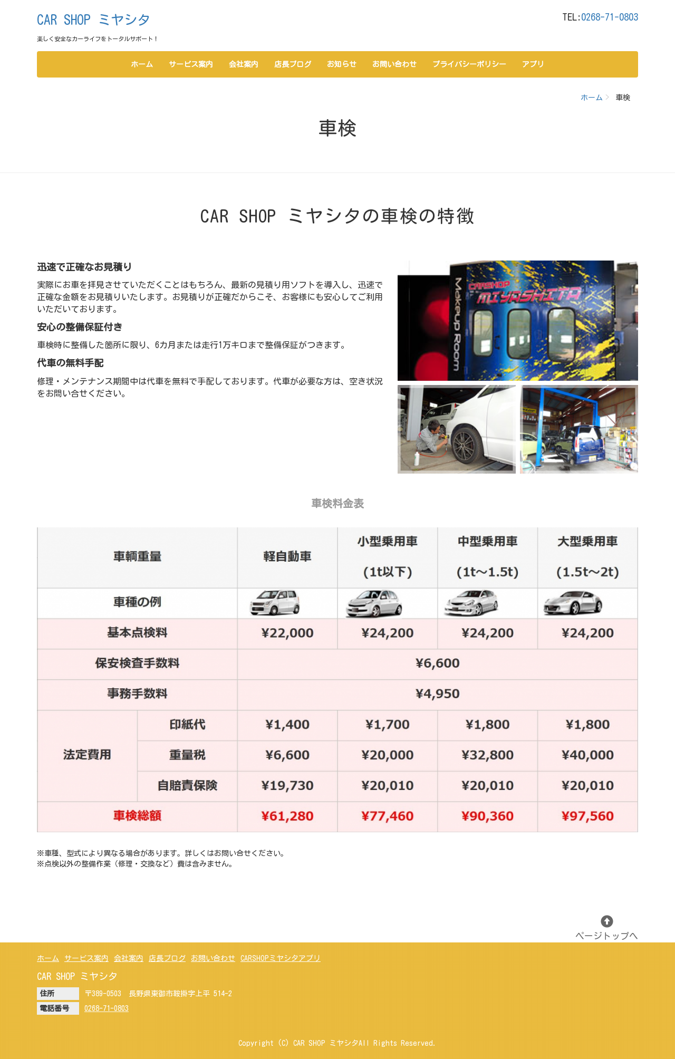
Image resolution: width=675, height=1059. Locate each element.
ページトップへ (606, 927)
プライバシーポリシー (469, 64)
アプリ (533, 64)
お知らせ (341, 64)
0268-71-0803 (609, 17)
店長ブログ (292, 64)
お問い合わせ (394, 64)
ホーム (142, 64)
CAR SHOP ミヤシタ (93, 19)
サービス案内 (191, 64)
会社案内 (243, 64)
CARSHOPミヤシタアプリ (280, 958)
